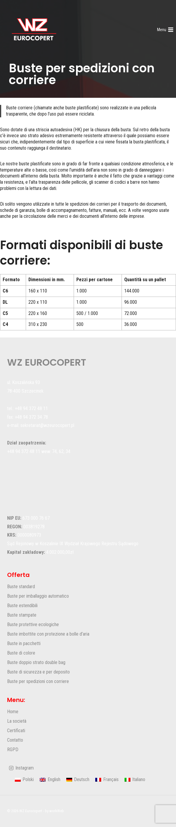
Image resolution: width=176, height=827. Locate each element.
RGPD (12, 749)
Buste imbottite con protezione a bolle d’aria (48, 634)
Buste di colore (21, 653)
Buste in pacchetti (24, 643)
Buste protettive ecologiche (33, 624)
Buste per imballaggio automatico (38, 596)
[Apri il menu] (165, 30)
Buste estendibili (22, 605)
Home (12, 711)
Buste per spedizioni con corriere (38, 681)
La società (16, 721)
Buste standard (21, 586)
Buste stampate (21, 615)
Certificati (16, 730)
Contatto (15, 740)
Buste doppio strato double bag (36, 662)
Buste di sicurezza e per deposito (38, 672)
